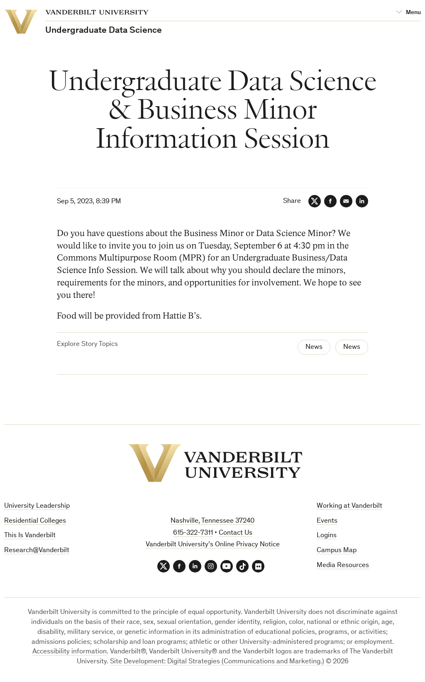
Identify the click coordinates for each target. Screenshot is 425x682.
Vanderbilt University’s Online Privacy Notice (213, 544)
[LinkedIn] (362, 201)
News (313, 347)
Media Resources (343, 565)
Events (327, 521)
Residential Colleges (35, 521)
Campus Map (337, 550)
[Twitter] (314, 201)
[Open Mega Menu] (408, 13)
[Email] (346, 201)
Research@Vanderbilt (36, 550)
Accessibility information (69, 651)
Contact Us (235, 533)
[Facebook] (330, 201)
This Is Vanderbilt (30, 535)
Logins (327, 535)
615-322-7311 (193, 533)
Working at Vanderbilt (349, 506)
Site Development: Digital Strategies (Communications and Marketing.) (217, 661)
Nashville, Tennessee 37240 (212, 521)
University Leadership (37, 506)
